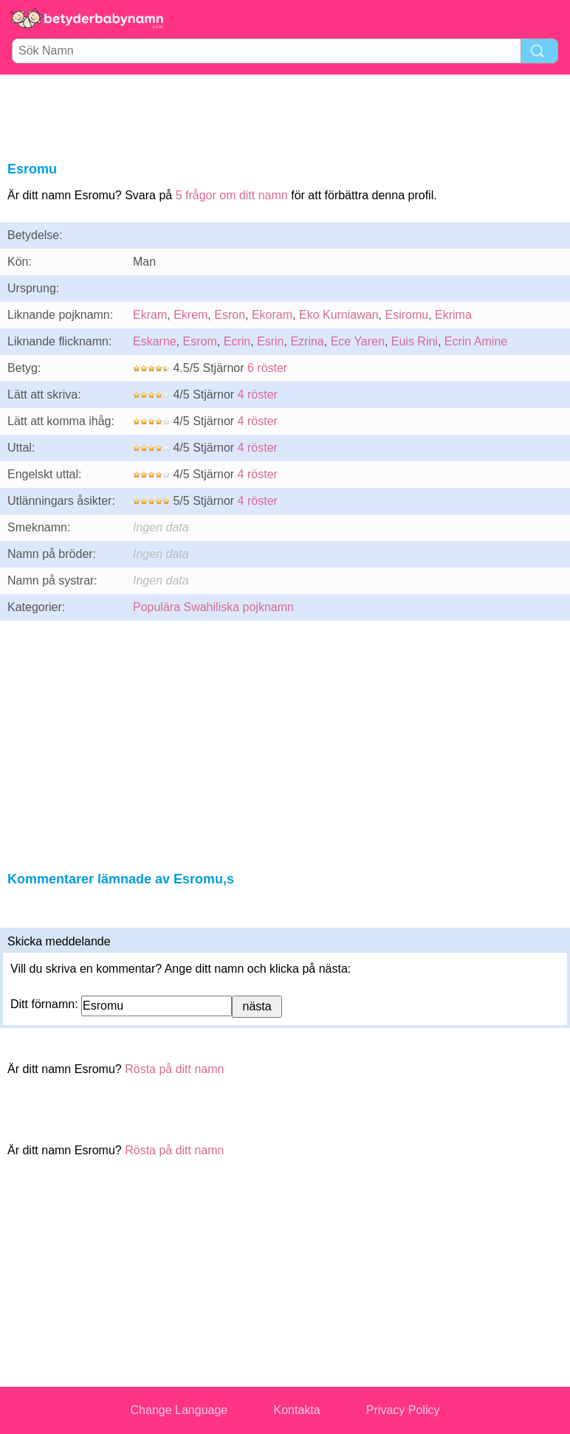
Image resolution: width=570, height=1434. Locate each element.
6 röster (267, 368)
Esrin (270, 341)
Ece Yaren (358, 341)
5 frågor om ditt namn (232, 195)
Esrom (200, 341)
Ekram (150, 314)
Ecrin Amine (475, 341)
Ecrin (237, 341)
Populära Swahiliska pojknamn (213, 607)
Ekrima (453, 314)
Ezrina (306, 341)
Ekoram (272, 314)
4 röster (258, 394)
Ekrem (190, 314)
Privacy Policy (403, 1410)
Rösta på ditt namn (174, 1069)
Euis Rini (414, 341)
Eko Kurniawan (339, 314)
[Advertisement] (285, 115)
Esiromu (406, 314)
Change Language (179, 1410)
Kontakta (296, 1410)
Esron (229, 314)
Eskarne (154, 341)
